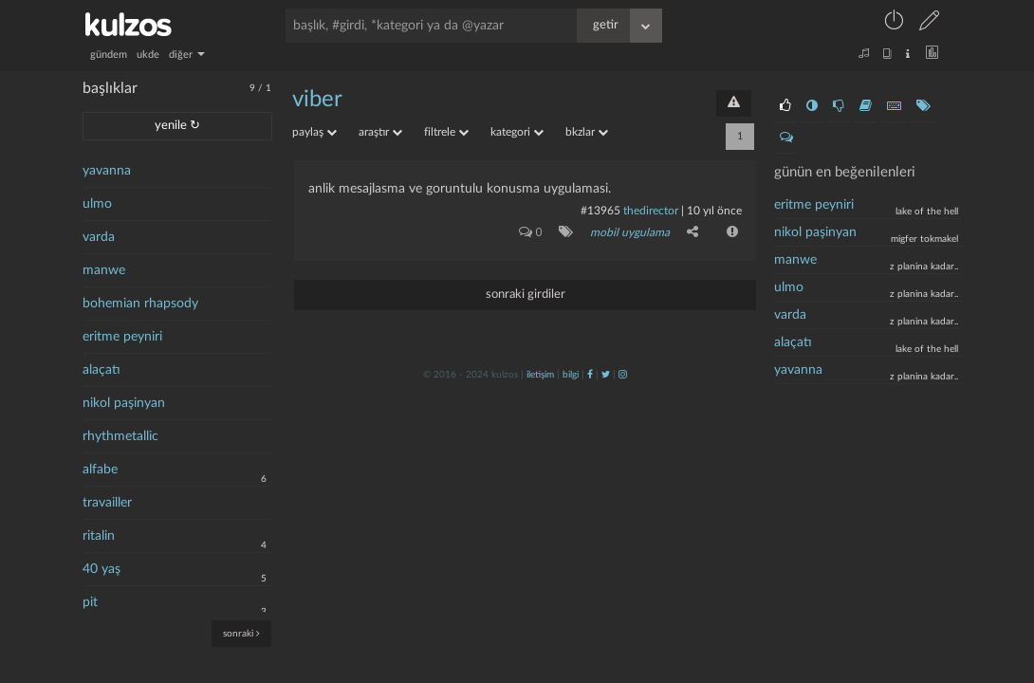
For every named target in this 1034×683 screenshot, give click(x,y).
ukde (148, 54)
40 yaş (101, 569)
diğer (187, 54)
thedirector (650, 210)
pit (90, 602)
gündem (108, 54)
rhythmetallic (120, 436)
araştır (380, 132)
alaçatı (101, 370)
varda (99, 237)
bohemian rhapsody (140, 303)
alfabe (100, 469)
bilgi (571, 374)
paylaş (314, 132)
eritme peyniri (122, 336)
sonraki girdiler (525, 294)
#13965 (600, 210)
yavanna (107, 170)
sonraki (241, 633)
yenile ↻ (177, 126)
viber (317, 99)
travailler (107, 502)
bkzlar (586, 132)
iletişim (540, 374)
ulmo (97, 204)
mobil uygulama (630, 232)
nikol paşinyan (124, 403)
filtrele (446, 132)
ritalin (99, 536)
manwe (104, 270)
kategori (517, 132)
